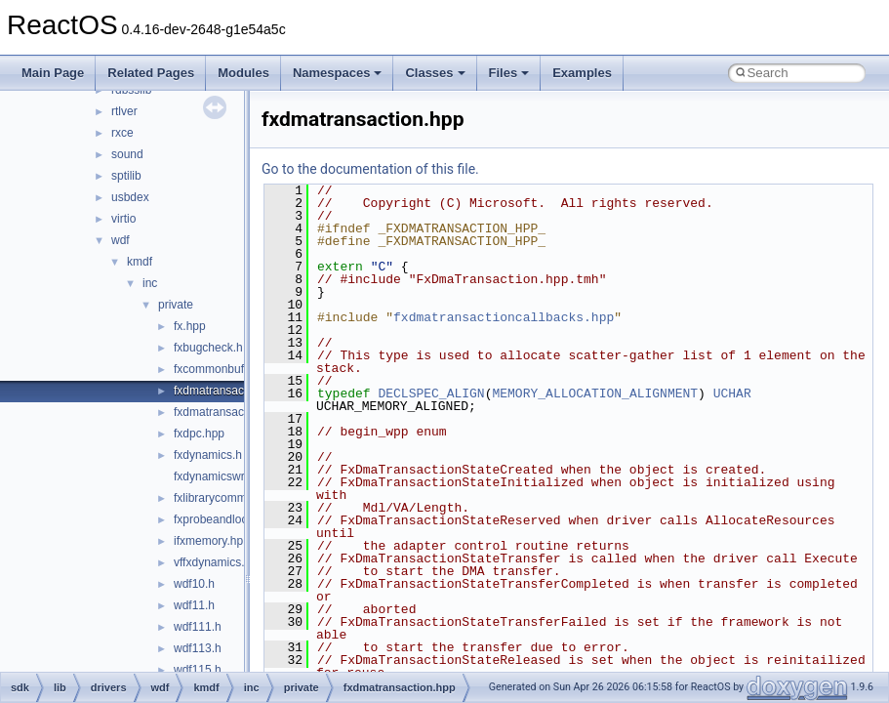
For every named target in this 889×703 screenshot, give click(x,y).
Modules (243, 72)
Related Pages (150, 72)
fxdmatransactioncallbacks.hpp (503, 317)
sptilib (126, 176)
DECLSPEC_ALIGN (431, 393)
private (175, 304)
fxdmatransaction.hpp (230, 390)
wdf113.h (198, 648)
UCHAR (732, 393)
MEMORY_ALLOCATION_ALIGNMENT (595, 393)
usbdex (130, 197)
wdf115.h (198, 670)
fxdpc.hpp (199, 433)
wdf (120, 240)
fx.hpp (190, 326)
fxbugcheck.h (208, 347)
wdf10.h (194, 584)
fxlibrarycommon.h (221, 498)
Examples (582, 72)
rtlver (124, 111)
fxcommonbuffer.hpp (227, 369)
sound (127, 154)
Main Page (52, 72)
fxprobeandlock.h (218, 519)
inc (149, 283)
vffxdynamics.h (212, 562)
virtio (123, 219)
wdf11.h (194, 605)
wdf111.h (198, 627)
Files (509, 72)
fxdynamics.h (208, 455)
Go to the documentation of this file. (370, 169)
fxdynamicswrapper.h (229, 476)
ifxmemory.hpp (212, 541)
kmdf (139, 262)
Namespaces (338, 72)
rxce (122, 133)
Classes (435, 72)
